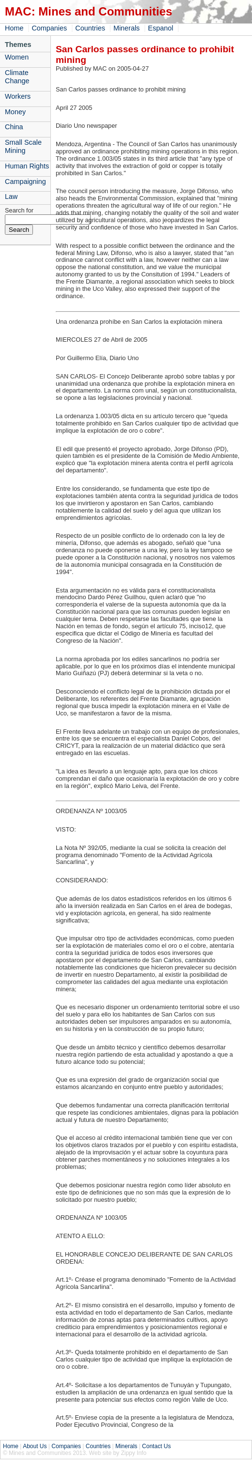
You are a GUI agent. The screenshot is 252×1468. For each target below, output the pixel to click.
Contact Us (156, 1446)
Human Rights (27, 166)
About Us (35, 1446)
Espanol (160, 28)
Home (14, 28)
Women (17, 57)
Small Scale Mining (23, 146)
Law (11, 196)
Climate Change (17, 77)
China (14, 127)
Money (15, 112)
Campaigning (25, 181)
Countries (90, 28)
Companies (49, 28)
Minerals (126, 28)
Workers (18, 96)
